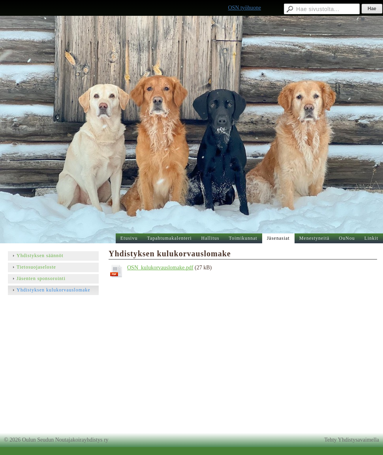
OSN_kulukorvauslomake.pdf (160, 268)
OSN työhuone (244, 8)
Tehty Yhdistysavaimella (351, 440)
